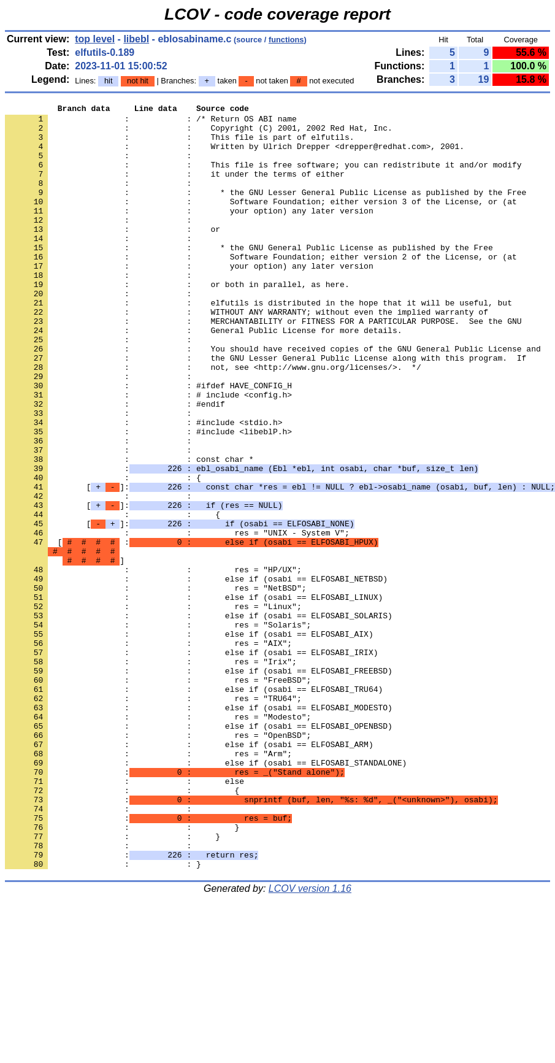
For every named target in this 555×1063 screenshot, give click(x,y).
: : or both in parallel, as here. (177, 320)
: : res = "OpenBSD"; (158, 861)
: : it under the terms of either (175, 188)
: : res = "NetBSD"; (155, 685)
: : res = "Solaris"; (158, 729)
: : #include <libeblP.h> (148, 497)
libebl (136, 39)
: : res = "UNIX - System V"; (177, 618)
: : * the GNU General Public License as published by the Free (249, 276)
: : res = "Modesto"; (158, 839)
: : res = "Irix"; (151, 773)
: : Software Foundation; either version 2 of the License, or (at (261, 287)
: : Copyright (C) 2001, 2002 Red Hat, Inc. (198, 133)
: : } (122, 972)
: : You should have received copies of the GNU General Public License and (273, 398)
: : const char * (129, 530)
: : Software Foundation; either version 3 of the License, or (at (261, 221)
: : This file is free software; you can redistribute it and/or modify (263, 177)
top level (95, 39)
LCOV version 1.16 (310, 1041)
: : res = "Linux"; (153, 707)
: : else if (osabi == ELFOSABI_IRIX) (191, 762)
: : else (124, 917)
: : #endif (115, 464)
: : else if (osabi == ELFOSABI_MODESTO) (198, 828)
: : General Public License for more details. (203, 376)
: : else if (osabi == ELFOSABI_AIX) (189, 740)
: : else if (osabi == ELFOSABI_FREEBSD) (198, 784)
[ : (191, 629)
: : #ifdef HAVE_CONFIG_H (148, 442)
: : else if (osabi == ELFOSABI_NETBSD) (196, 674)
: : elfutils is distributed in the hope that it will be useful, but (258, 342)
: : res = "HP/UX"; (153, 663)
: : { (103, 552)
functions (286, 39)
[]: (143, 585)
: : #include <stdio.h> (143, 486)
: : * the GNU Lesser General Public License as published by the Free (265, 210)
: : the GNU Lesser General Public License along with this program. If (265, 409)
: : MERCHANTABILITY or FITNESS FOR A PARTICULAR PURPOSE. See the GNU (263, 364)
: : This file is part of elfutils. (179, 144)
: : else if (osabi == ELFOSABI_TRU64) (194, 806)
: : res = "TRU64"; (153, 817)
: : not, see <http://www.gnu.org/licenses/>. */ (213, 420)
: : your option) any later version (189, 232)
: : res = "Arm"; (148, 883)
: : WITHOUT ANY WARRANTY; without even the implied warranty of (246, 353)
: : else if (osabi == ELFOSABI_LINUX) (194, 696)
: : (100, 166)
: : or (112, 254)
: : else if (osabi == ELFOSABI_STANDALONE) (206, 894)
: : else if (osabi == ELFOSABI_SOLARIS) (198, 718)
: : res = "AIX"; (148, 751)
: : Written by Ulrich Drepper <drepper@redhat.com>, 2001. (234, 155)
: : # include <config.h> (148, 453)
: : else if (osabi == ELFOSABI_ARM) (189, 872)
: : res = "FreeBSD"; (158, 795)
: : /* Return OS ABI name (151, 122)
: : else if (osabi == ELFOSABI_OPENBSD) (198, 850)
